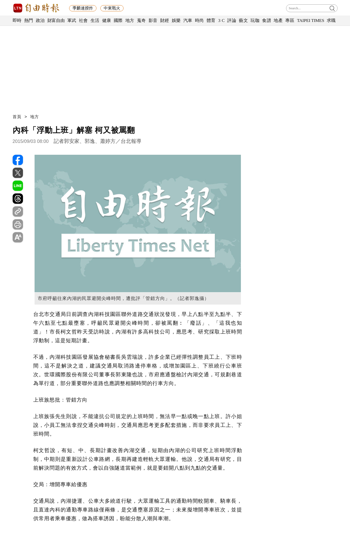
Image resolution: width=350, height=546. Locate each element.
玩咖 (254, 20)
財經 (164, 20)
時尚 (199, 20)
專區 (289, 20)
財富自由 (56, 20)
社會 (83, 20)
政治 (40, 20)
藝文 (243, 20)
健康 (106, 20)
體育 (211, 20)
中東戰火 (112, 8)
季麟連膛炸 (82, 8)
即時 (17, 20)
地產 (278, 20)
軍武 (71, 20)
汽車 (187, 20)
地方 (129, 20)
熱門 (28, 20)
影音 (153, 20)
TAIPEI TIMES (310, 20)
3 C (221, 20)
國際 (118, 20)
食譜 (266, 20)
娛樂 (176, 20)
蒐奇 (141, 20)
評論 (231, 20)
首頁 (17, 117)
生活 (95, 20)
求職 (331, 20)
